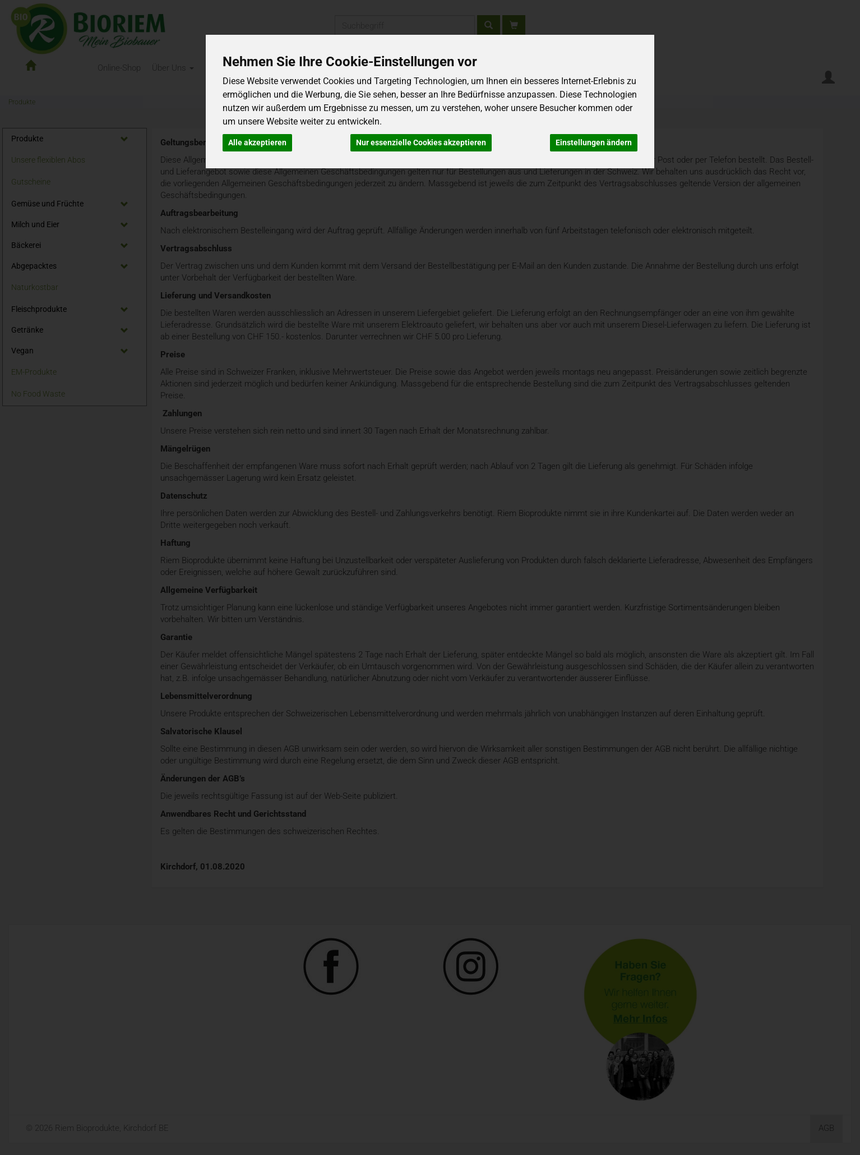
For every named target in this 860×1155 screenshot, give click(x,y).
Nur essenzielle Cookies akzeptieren (421, 142)
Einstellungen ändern (594, 142)
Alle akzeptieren (257, 142)
